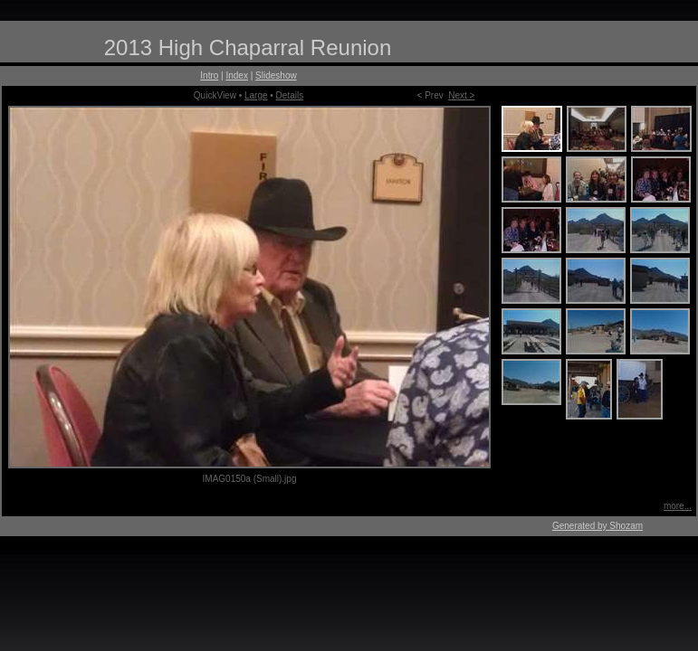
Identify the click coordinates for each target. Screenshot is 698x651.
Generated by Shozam (597, 526)
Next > (461, 95)
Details (290, 95)
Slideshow (276, 75)
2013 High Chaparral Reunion (248, 47)
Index (236, 75)
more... (678, 506)
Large (256, 95)
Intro (209, 75)
